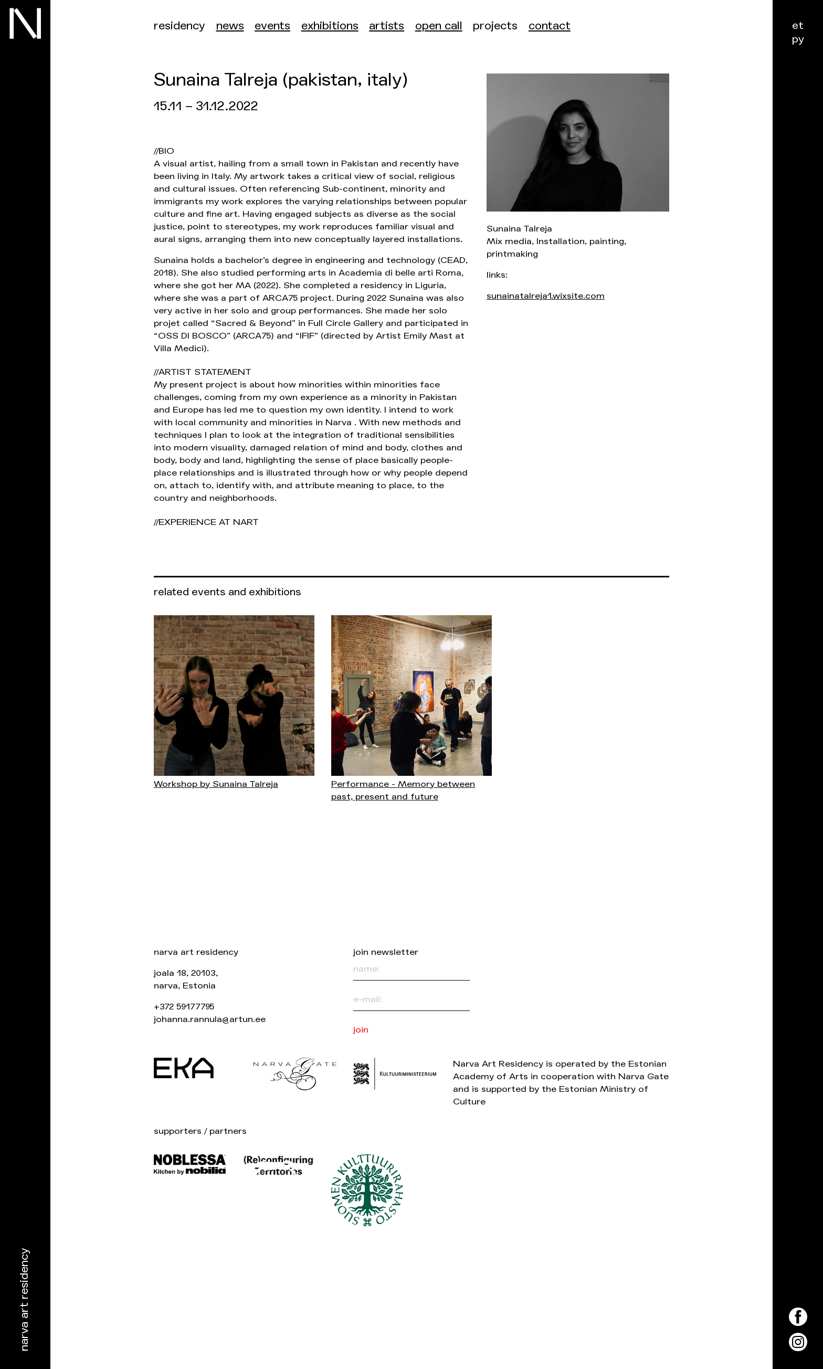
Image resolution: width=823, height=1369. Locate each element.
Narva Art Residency (24, 1300)
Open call (438, 26)
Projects (495, 26)
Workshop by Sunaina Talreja (216, 784)
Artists (386, 26)
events (272, 26)
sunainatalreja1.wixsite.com (546, 296)
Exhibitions (329, 26)
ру (798, 39)
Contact (550, 26)
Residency (179, 26)
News (230, 26)
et (798, 25)
